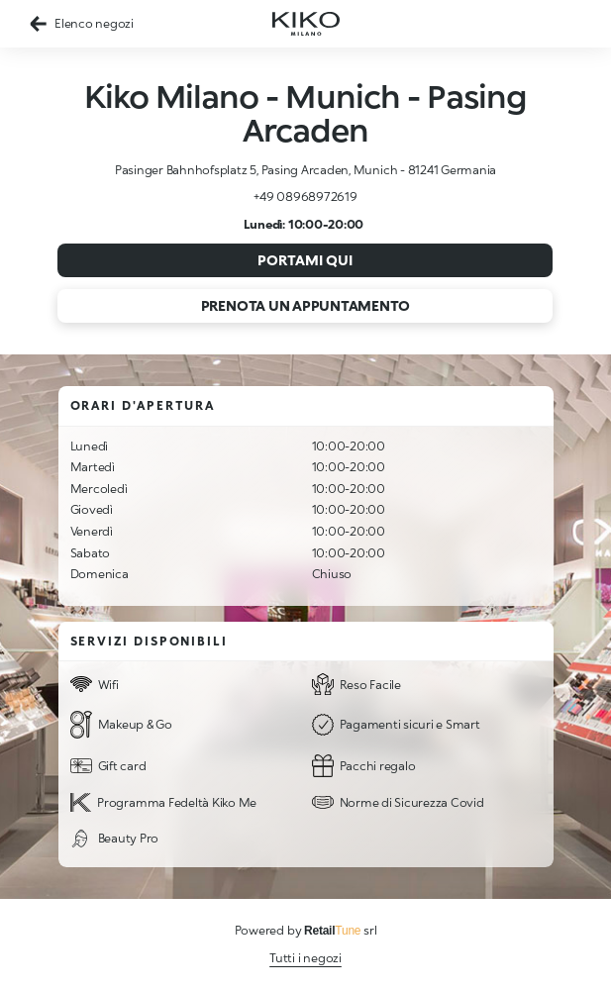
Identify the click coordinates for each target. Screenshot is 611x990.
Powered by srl (306, 930)
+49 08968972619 (305, 196)
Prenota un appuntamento (305, 305)
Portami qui (305, 259)
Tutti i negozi (305, 957)
